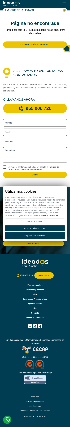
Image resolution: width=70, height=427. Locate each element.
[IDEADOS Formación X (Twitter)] (35, 326)
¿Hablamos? (44, 275)
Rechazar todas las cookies (35, 228)
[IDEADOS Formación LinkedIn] (30, 326)
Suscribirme (33, 243)
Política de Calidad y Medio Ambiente (35, 411)
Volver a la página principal (35, 45)
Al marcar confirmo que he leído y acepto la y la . (33, 168)
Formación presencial (35, 290)
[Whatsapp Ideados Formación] (7, 420)
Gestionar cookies (34, 221)
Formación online (35, 285)
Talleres (35, 294)
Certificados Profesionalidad (35, 299)
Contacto (35, 313)
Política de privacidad (34, 401)
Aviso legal (35, 397)
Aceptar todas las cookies (35, 235)
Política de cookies (32, 169)
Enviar (35, 175)
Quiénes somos (35, 304)
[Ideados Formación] (11, 3)
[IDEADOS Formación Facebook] (40, 326)
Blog (35, 308)
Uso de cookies (35, 406)
